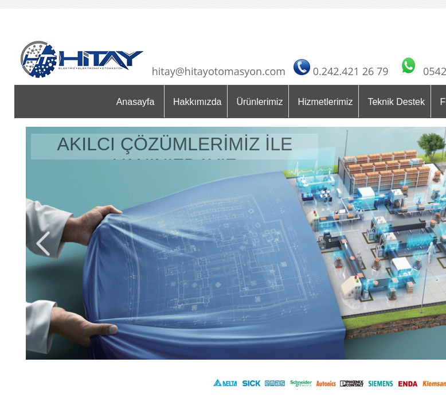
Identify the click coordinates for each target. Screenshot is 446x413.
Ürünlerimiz (259, 102)
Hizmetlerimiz (325, 102)
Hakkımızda (197, 102)
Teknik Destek (396, 102)
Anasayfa (135, 102)
